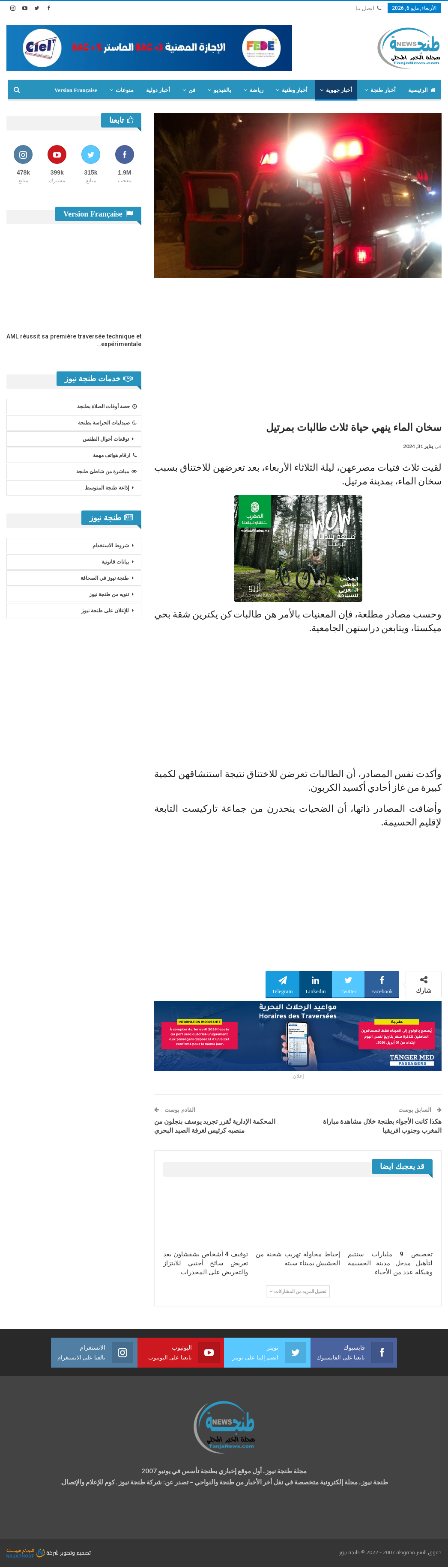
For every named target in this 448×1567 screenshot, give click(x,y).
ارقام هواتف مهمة (115, 455)
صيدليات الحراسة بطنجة (107, 423)
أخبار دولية (158, 90)
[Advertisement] (298, 346)
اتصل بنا (368, 8)
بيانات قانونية (115, 562)
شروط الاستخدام (111, 546)
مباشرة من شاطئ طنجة (106, 472)
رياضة (256, 90)
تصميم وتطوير (75, 1553)
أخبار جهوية (339, 90)
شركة (33, 1553)
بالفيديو (222, 90)
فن (191, 90)
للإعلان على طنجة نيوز (105, 611)
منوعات (125, 90)
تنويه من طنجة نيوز (109, 594)
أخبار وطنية (295, 90)
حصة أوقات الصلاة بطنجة (107, 407)
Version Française (75, 90)
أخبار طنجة (382, 90)
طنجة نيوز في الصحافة (105, 578)
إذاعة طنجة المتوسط (107, 488)
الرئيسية (422, 90)
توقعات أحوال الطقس (106, 439)
